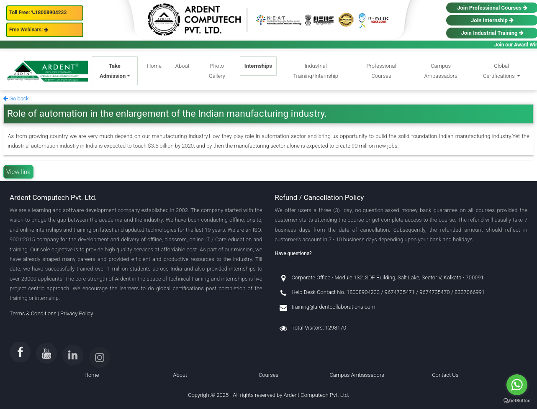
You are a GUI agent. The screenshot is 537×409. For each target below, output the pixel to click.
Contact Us (445, 375)
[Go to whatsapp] (516, 384)
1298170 (335, 328)
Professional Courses (381, 71)
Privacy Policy (76, 313)
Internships (258, 66)
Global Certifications (499, 71)
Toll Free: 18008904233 (38, 12)
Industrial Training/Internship (315, 71)
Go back (16, 98)
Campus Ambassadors (440, 71)
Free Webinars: (28, 30)
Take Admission (113, 71)
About (182, 66)
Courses (268, 375)
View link (18, 172)
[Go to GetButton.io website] (517, 400)
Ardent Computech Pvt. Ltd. (316, 395)
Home (154, 66)
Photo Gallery (217, 71)
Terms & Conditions (33, 313)
